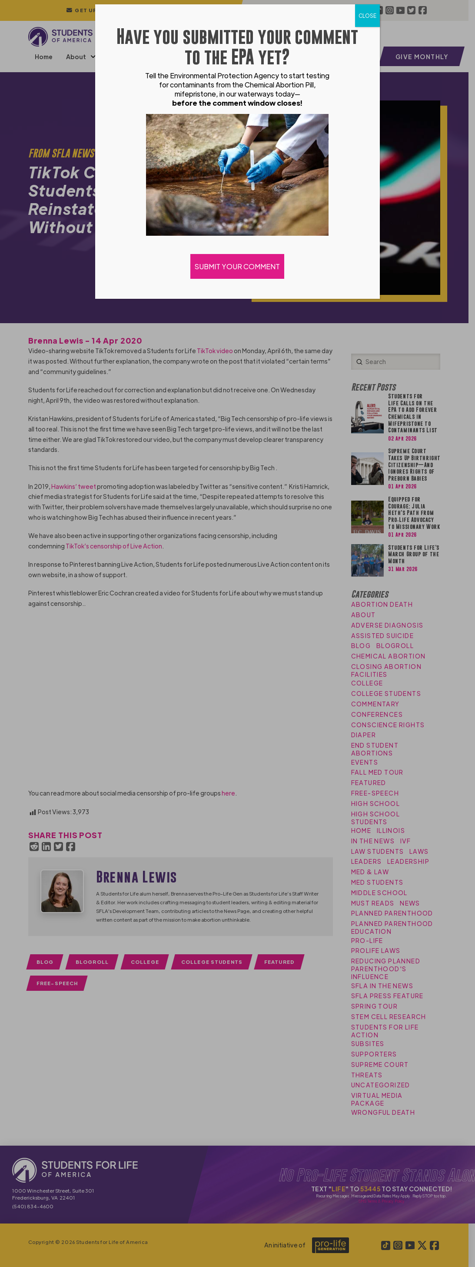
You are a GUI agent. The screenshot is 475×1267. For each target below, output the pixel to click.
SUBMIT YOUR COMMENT (237, 266)
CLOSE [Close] (367, 15)
